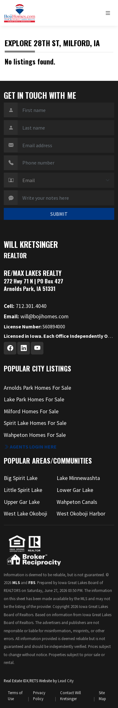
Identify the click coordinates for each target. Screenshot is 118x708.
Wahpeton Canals (77, 502)
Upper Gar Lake (22, 502)
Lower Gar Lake (75, 490)
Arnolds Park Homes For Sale (37, 387)
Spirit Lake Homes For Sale (35, 423)
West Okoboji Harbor (81, 513)
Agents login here (30, 446)
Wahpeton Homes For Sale (35, 435)
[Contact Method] (66, 180)
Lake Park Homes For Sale (34, 399)
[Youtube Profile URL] (37, 348)
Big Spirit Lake (20, 478)
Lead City (66, 680)
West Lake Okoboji (25, 513)
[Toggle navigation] (109, 13)
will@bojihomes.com (36, 316)
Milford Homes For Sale (31, 411)
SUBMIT (59, 214)
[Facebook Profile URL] (10, 348)
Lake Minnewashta (78, 478)
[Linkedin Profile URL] (23, 348)
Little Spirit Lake (23, 490)
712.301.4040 (25, 306)
